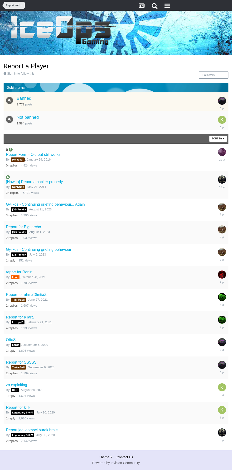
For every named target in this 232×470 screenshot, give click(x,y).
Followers (209, 75)
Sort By (218, 138)
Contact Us (124, 457)
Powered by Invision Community (116, 463)
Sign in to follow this (20, 73)
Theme (105, 457)
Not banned (28, 117)
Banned (24, 98)
